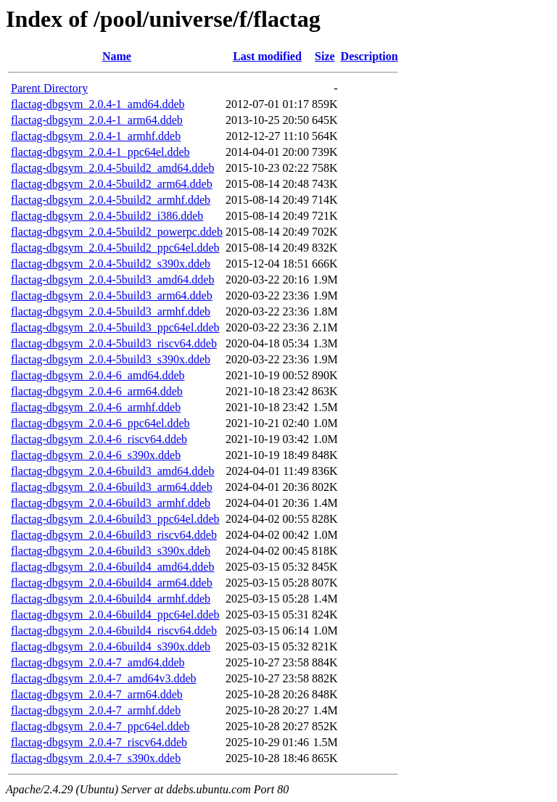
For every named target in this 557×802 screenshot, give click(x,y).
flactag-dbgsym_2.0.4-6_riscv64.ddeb (99, 439)
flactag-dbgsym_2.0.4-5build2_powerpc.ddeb (117, 232)
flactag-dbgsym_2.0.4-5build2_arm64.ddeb (112, 184)
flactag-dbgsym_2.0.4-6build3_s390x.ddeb (110, 551)
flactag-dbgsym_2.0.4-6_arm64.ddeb (97, 391)
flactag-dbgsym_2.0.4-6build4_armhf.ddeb (110, 598)
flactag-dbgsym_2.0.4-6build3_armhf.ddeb (110, 503)
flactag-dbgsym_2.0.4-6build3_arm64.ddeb (112, 487)
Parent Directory (49, 88)
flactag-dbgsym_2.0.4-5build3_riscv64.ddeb (114, 343)
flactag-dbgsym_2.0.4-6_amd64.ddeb (98, 375)
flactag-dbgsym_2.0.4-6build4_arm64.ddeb (112, 582)
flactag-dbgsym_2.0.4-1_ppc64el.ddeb (100, 152)
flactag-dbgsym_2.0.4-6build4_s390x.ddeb (110, 646)
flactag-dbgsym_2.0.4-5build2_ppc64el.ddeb (115, 247)
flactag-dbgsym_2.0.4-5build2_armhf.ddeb (110, 200)
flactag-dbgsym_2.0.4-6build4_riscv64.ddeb (114, 630)
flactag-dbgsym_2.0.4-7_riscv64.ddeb (99, 742)
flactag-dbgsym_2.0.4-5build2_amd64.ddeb (112, 168)
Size (325, 56)
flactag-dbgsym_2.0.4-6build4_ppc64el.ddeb (115, 614)
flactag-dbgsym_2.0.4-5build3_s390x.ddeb (110, 359)
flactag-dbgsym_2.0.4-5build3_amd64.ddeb (112, 279)
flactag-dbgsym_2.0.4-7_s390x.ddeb (96, 758)
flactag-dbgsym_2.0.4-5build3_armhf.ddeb (110, 311)
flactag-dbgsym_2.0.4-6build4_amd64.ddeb (112, 567)
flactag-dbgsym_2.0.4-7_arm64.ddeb (97, 694)
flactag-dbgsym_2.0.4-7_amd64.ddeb (98, 662)
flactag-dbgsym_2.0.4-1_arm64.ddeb (97, 120)
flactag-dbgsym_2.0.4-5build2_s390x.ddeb (110, 263)
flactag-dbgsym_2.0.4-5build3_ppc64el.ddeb (115, 327)
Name (116, 56)
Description (369, 56)
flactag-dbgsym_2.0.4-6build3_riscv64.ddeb (114, 535)
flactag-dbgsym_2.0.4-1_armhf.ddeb (96, 136)
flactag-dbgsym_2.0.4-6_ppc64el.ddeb (100, 423)
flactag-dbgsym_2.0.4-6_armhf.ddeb (96, 407)
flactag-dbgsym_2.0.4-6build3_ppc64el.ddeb (115, 519)
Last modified (267, 56)
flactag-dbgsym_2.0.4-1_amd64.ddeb (98, 104)
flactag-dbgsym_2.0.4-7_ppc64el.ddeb (100, 726)
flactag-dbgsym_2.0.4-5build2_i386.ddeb (107, 216)
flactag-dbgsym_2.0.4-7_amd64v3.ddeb (104, 678)
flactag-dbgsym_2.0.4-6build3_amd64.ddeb (112, 471)
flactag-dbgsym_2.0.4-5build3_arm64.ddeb (112, 295)
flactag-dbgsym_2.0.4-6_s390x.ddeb (96, 455)
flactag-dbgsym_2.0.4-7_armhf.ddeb (96, 710)
